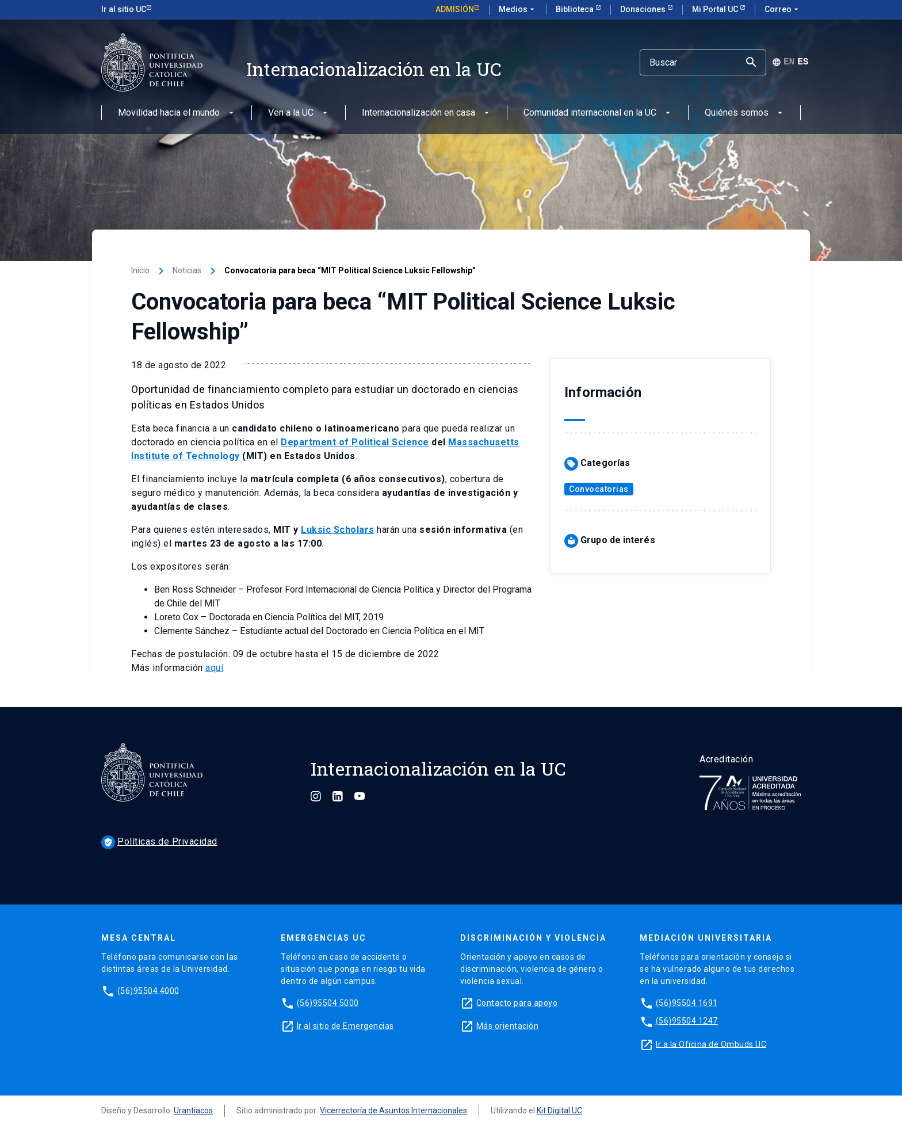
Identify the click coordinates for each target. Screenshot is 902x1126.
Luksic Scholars (337, 529)
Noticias (187, 270)
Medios (518, 10)
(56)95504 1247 (687, 1021)
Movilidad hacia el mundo (177, 113)
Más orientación (507, 1025)
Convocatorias (599, 489)
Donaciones (643, 9)
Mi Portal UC (716, 9)
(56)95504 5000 (328, 1002)
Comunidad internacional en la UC (597, 113)
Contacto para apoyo (517, 1002)
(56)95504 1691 (687, 1002)
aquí (214, 667)
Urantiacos (193, 1110)
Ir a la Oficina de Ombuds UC (711, 1043)
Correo (783, 10)
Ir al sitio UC (123, 9)
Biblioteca (575, 9)
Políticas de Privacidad (159, 841)
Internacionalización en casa (426, 113)
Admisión (454, 9)
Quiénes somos (745, 113)
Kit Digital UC (559, 1110)
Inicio (140, 270)
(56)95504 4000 (148, 990)
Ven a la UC (299, 113)
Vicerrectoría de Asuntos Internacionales (393, 1110)
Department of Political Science (355, 442)
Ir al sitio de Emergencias (345, 1025)
